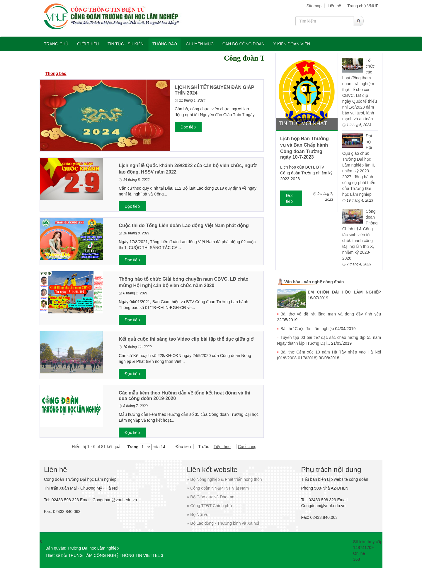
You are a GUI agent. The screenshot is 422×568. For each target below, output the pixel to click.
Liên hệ (334, 6)
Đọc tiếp (188, 127)
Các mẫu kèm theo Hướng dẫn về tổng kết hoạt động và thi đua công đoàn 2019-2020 (184, 395)
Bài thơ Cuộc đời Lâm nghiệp (307, 328)
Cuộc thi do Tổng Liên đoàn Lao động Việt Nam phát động (184, 225)
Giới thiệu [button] (88, 44)
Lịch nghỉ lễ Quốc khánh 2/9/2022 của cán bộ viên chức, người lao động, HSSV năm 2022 (188, 168)
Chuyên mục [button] (200, 44)
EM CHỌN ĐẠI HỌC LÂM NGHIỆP (344, 292)
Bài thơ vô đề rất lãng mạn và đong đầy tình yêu (330, 314)
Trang (133, 447)
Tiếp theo (222, 446)
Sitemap (314, 6)
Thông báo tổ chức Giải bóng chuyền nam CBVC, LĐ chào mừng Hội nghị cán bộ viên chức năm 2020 (184, 282)
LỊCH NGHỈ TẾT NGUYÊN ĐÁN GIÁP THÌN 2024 (214, 90)
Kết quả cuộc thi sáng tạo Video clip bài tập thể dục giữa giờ (186, 339)
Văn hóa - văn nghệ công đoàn (314, 281)
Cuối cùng (247, 446)
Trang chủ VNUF (362, 6)
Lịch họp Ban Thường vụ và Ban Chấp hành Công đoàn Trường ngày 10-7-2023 (304, 147)
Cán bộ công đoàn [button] (243, 44)
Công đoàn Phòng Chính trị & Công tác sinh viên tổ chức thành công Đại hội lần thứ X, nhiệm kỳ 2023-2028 (359, 234)
